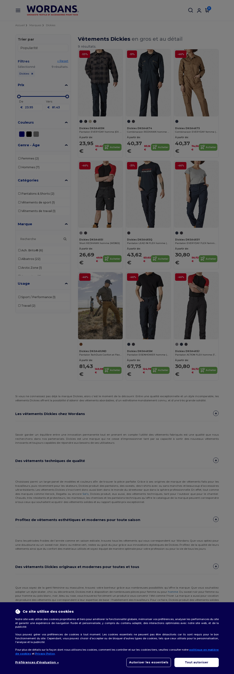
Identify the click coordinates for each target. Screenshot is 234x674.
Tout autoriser (196, 662)
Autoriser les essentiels (148, 662)
